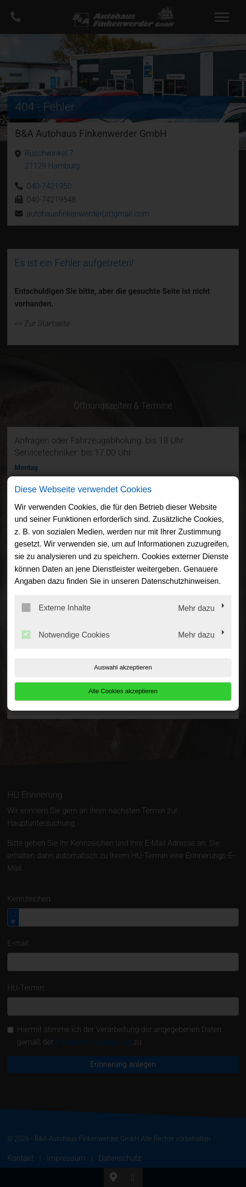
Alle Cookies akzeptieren (123, 691)
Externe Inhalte (56, 607)
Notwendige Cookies (66, 634)
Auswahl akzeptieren (123, 667)
